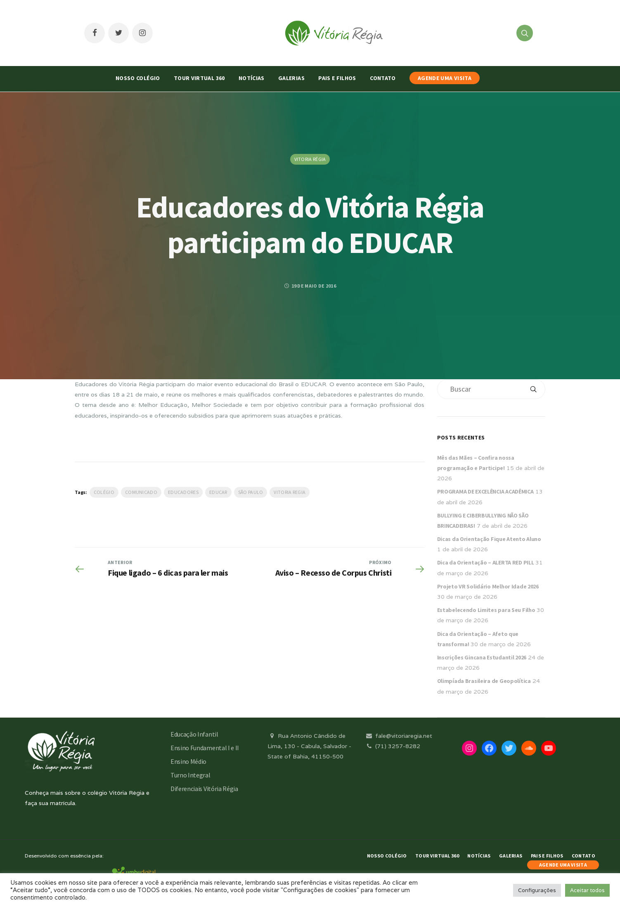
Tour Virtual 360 (199, 78)
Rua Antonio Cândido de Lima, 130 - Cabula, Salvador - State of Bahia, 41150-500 (309, 746)
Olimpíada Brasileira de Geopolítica (484, 681)
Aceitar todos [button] (587, 890)
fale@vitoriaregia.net (398, 735)
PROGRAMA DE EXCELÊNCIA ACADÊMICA (485, 491)
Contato (382, 78)
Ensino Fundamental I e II (204, 748)
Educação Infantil (194, 734)
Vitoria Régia (310, 159)
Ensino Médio (188, 761)
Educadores (183, 492)
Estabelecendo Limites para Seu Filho (486, 610)
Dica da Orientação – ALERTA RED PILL (485, 562)
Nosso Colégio (138, 78)
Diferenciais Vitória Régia (204, 788)
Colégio (104, 492)
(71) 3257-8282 (392, 746)
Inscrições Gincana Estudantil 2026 (481, 657)
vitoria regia (289, 492)
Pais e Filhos (337, 78)
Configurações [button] (537, 890)
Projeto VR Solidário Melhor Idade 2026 (488, 586)
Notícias (252, 78)
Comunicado (141, 492)
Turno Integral (190, 775)
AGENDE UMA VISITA (444, 78)
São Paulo (250, 492)
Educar (218, 492)
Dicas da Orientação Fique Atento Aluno (489, 539)
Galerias (291, 78)
